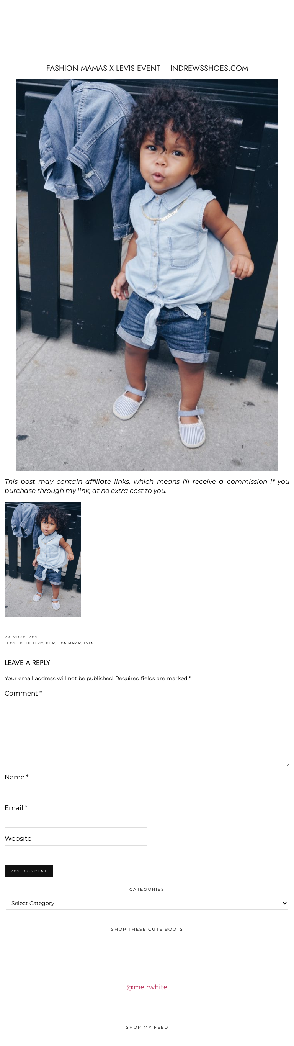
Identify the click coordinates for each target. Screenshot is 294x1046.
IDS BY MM (52, 34)
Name (17, 777)
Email (16, 808)
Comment (23, 693)
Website (18, 838)
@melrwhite (147, 987)
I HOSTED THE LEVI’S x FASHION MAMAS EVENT (50, 640)
